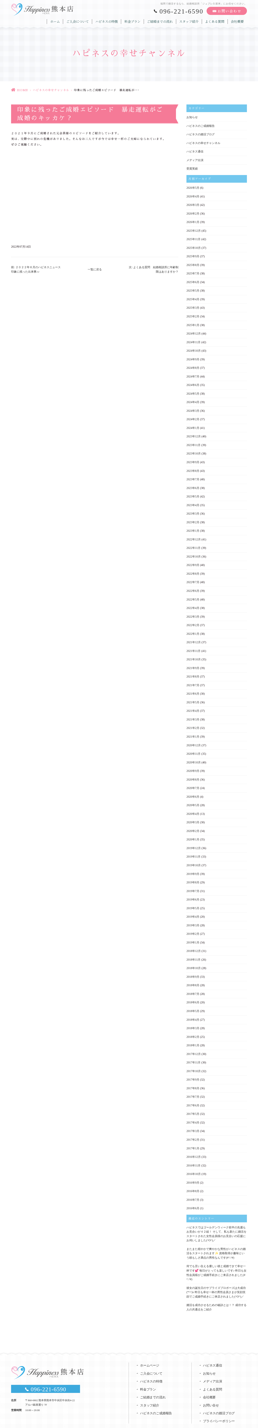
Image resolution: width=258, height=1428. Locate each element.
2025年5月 (192, 288)
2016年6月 (192, 1194)
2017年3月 (192, 1118)
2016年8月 (192, 1177)
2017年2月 (192, 1127)
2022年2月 (192, 618)
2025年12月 (193, 229)
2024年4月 (192, 398)
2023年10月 (193, 449)
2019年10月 (193, 856)
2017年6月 (192, 1093)
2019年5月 (192, 898)
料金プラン (133, 21)
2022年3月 (192, 610)
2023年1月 (192, 525)
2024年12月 (193, 331)
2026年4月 (192, 195)
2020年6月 (192, 788)
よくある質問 (215, 21)
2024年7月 (192, 373)
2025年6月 (192, 280)
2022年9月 (192, 559)
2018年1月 (192, 1033)
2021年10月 (193, 652)
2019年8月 (192, 873)
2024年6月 (192, 381)
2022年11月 (193, 542)
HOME (22, 90)
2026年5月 (192, 187)
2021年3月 (192, 712)
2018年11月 (193, 949)
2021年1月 (192, 729)
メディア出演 (194, 159)
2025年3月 (192, 305)
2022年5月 (192, 593)
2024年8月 (192, 364)
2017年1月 (192, 1135)
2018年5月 (192, 1000)
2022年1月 (192, 627)
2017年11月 (193, 1050)
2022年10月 (193, 551)
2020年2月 (192, 822)
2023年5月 (192, 491)
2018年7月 (192, 983)
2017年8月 (192, 1076)
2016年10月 (193, 1160)
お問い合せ (211, 1390)
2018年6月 (192, 991)
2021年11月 (193, 644)
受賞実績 (192, 168)
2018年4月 (192, 1008)
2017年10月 (193, 1059)
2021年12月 (193, 635)
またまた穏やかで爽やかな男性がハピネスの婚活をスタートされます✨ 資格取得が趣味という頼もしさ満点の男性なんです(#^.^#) (216, 1239)
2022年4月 (192, 602)
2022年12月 (193, 534)
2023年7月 (192, 474)
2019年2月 (192, 923)
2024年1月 (192, 424)
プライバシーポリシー (219, 1406)
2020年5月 (192, 796)
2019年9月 (192, 864)
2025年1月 (192, 322)
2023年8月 (192, 466)
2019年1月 (192, 932)
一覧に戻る (95, 269)
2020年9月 (192, 762)
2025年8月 (192, 263)
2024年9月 (192, 356)
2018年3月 (192, 1016)
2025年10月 (193, 246)
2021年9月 (192, 661)
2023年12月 (193, 432)
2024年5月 (192, 390)
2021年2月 (192, 720)
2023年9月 (192, 458)
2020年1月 (192, 830)
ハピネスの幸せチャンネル (51, 90)
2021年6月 (192, 686)
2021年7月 (192, 678)
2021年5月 (192, 695)
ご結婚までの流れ (161, 21)
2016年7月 (192, 1186)
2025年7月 (192, 271)
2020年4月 (192, 805)
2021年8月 (192, 669)
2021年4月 (192, 703)
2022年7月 (192, 576)
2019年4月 (192, 906)
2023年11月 (193, 441)
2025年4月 (192, 297)
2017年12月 (193, 1042)
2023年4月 (192, 500)
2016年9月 (192, 1169)
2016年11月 (193, 1152)
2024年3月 (192, 407)
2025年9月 (192, 254)
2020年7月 (192, 779)
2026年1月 (192, 220)
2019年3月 (192, 915)
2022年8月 (192, 568)
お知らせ (192, 117)
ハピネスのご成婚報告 (200, 125)
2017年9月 (192, 1067)
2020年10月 (193, 754)
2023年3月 (192, 508)
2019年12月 (193, 839)
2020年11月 (193, 745)
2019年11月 (193, 847)
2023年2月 (192, 517)
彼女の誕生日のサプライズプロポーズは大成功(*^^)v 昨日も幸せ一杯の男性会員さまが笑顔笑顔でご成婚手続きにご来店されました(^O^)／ (216, 1277)
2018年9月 (192, 966)
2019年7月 (192, 881)
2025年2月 (192, 314)
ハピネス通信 (194, 151)
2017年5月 (192, 1101)
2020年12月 (193, 737)
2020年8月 (192, 771)
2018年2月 (192, 1025)
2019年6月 (192, 889)
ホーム (56, 21)
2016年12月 (193, 1144)
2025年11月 (193, 237)
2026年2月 (192, 212)
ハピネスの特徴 (108, 21)
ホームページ (149, 1350)
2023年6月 (192, 483)
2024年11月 (193, 339)
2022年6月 (192, 585)
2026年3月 (192, 203)
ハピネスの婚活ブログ (200, 134)
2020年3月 (192, 813)
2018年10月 (193, 957)
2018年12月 (193, 940)
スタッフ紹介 (189, 21)
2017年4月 (192, 1110)
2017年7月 (192, 1084)
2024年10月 (193, 347)
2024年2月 (192, 415)
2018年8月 (192, 974)
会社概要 (237, 21)
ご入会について (79, 21)
